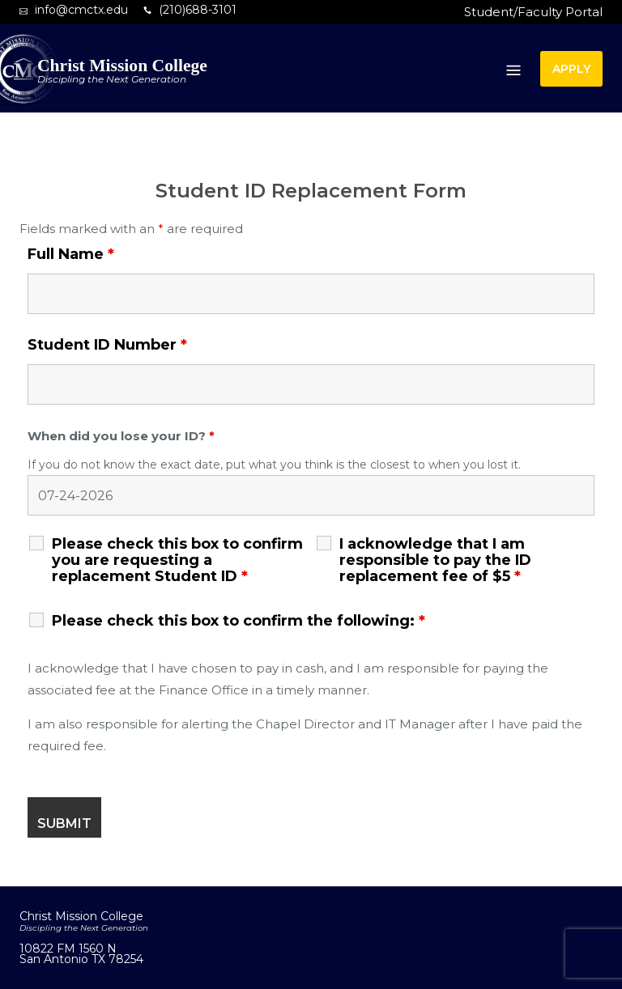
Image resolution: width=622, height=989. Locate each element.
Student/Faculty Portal (533, 11)
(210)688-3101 (197, 9)
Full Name (71, 254)
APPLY (571, 69)
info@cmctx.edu (81, 9)
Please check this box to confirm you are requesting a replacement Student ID (177, 560)
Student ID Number (107, 345)
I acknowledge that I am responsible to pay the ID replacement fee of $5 (435, 560)
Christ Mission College (122, 65)
